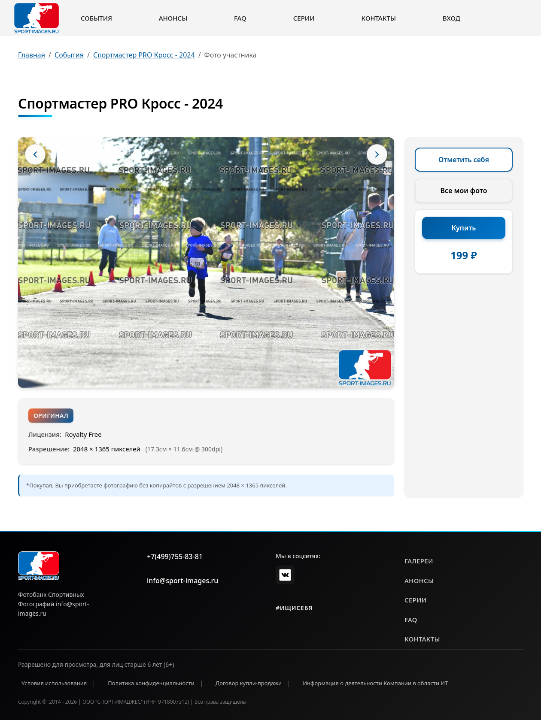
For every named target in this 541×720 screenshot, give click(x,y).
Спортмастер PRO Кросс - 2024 (144, 55)
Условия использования (54, 683)
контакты (422, 639)
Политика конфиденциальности (151, 683)
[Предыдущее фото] (35, 154)
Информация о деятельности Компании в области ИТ (375, 683)
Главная (31, 55)
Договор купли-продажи (249, 683)
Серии (304, 18)
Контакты (379, 18)
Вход (451, 18)
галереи (418, 561)
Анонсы (173, 18)
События (96, 18)
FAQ (240, 18)
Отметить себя (463, 159)
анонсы (419, 580)
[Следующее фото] (377, 154)
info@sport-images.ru (182, 580)
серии (415, 600)
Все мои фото (464, 190)
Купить (464, 228)
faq (410, 619)
